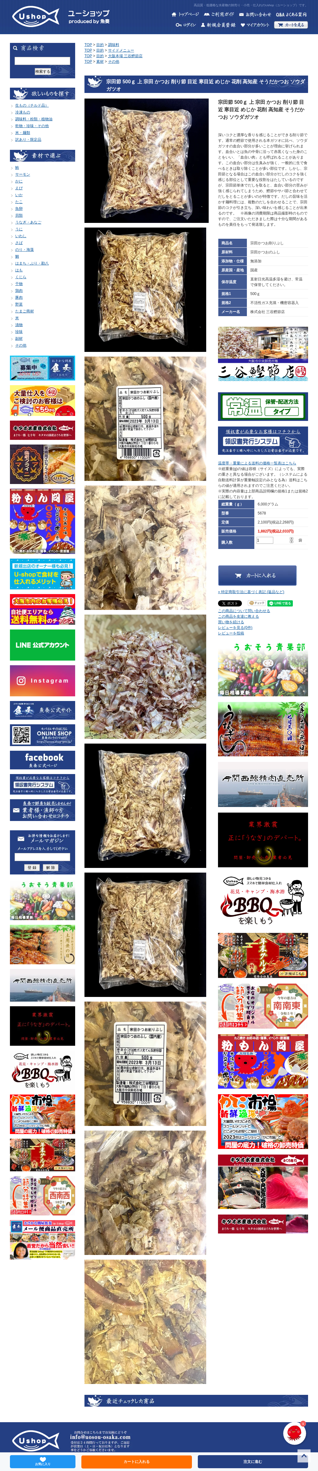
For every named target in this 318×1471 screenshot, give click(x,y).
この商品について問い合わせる (244, 611)
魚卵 (19, 208)
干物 (19, 284)
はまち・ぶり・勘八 (32, 263)
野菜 (19, 304)
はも (19, 270)
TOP (88, 45)
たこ (19, 202)
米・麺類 (22, 133)
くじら (20, 277)
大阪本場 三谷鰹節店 (125, 56)
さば (19, 243)
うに (19, 229)
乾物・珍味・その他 (32, 126)
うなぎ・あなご (28, 222)
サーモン (22, 174)
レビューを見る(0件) (235, 627)
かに (19, 181)
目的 (100, 45)
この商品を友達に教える (238, 616)
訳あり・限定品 (28, 139)
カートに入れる (137, 1461)
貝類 (19, 215)
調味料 (113, 45)
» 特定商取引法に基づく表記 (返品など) (251, 592)
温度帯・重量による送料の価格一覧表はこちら (257, 463)
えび (19, 188)
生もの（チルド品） (32, 105)
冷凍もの (22, 112)
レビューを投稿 (231, 633)
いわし (20, 236)
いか (19, 195)
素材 (100, 61)
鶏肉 (19, 290)
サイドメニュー (121, 50)
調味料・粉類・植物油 (33, 119)
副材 (19, 338)
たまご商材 (24, 311)
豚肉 (19, 297)
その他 (20, 345)
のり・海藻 (24, 249)
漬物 (19, 325)
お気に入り (43, 1461)
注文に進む (252, 1461)
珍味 (19, 332)
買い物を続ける (231, 622)
